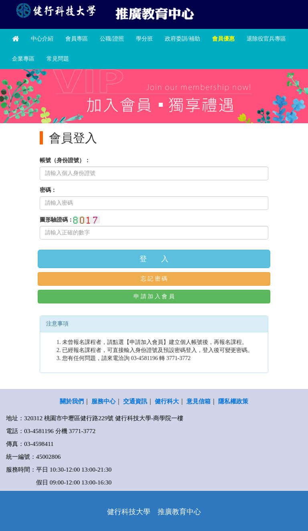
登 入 (154, 259)
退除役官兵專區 (266, 39)
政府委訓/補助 (182, 39)
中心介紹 (42, 39)
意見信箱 (198, 401)
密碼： (48, 190)
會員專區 (76, 39)
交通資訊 (135, 401)
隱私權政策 (233, 401)
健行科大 (167, 401)
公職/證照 (112, 39)
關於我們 (72, 401)
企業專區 (23, 59)
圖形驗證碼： (56, 220)
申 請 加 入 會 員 (154, 296)
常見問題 (58, 59)
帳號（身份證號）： (65, 160)
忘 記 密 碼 (154, 279)
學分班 (144, 39)
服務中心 (103, 401)
